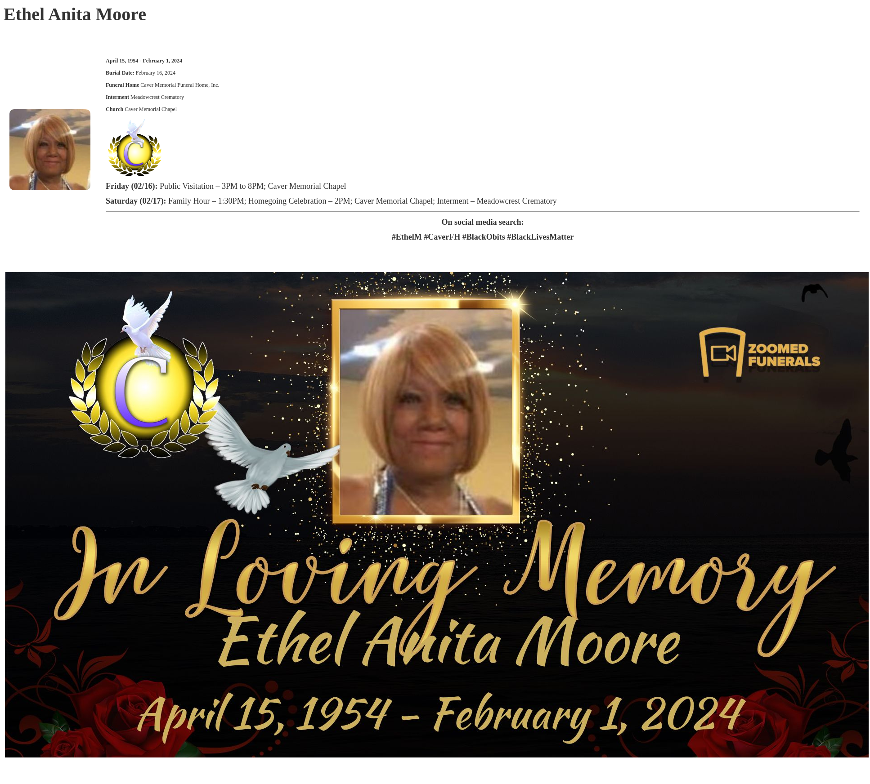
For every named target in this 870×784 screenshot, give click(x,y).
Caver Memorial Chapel (150, 109)
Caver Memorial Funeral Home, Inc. (179, 85)
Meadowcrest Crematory (157, 97)
